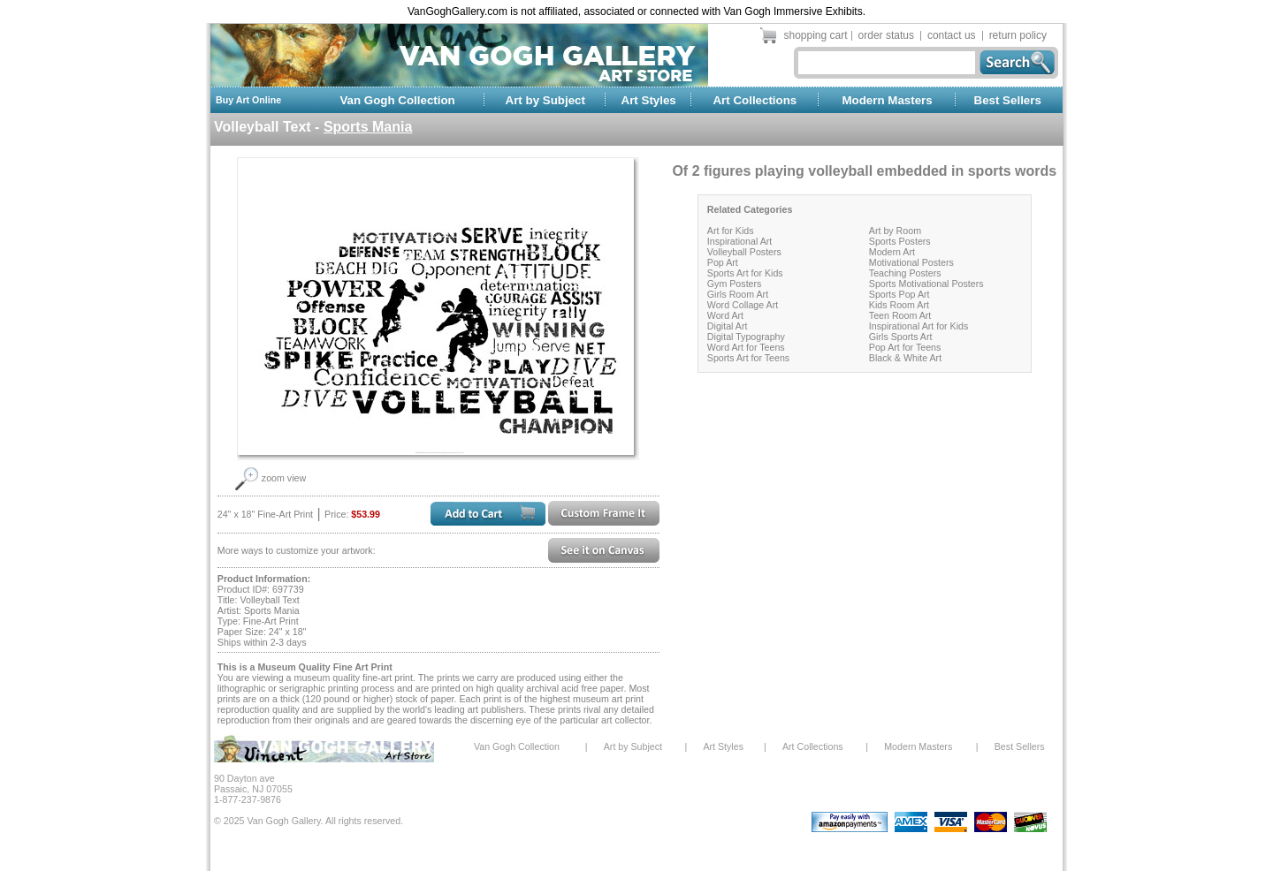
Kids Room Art (899, 304)
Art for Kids (730, 230)
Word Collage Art (742, 304)
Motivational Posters (911, 262)
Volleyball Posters (744, 251)
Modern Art (892, 251)
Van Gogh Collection (396, 100)
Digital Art (727, 326)
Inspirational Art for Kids (919, 326)
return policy (1018, 35)
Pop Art (722, 262)
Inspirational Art (739, 241)
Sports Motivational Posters (926, 283)
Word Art (725, 315)
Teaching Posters (905, 273)
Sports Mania (368, 126)
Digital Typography (746, 336)
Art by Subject (545, 100)
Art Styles (648, 100)
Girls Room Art (737, 294)
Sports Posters (900, 241)
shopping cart (816, 35)
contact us (951, 35)
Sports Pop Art (899, 294)
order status (886, 35)
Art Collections (755, 100)
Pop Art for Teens (905, 347)
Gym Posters (734, 283)
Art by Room (895, 230)
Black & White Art (905, 357)
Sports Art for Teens (748, 357)
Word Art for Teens (746, 347)
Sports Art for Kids (745, 273)
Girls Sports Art (901, 336)
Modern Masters (887, 100)
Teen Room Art (900, 315)
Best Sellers (1007, 100)
